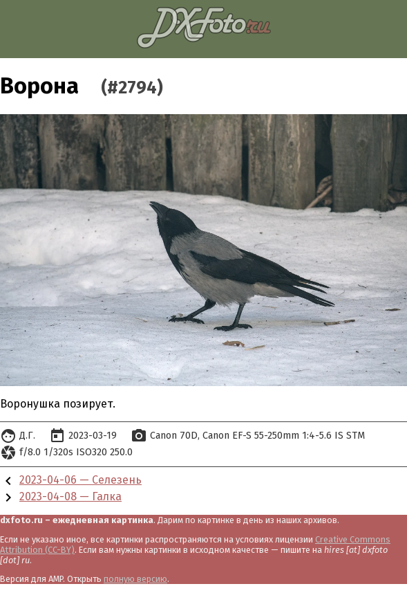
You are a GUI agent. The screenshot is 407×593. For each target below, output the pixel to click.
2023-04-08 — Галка (70, 496)
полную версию (135, 579)
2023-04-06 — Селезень (80, 479)
